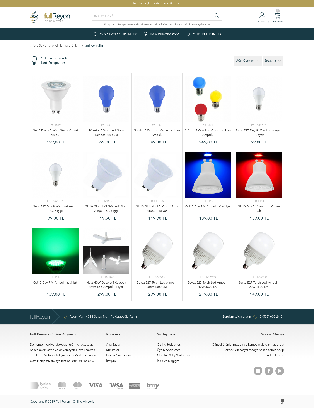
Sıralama (273, 61)
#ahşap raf (181, 24)
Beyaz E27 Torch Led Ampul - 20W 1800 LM (258, 284)
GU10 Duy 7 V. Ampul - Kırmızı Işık (259, 208)
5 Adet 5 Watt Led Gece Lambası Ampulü (157, 132)
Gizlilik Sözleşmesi (169, 344)
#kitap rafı (109, 24)
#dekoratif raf (149, 24)
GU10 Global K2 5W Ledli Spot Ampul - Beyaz (157, 208)
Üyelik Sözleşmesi (169, 350)
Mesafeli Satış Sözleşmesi (174, 355)
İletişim (111, 361)
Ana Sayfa (39, 45)
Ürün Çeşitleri (248, 61)
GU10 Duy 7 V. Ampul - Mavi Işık (207, 206)
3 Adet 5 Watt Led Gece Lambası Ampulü (208, 132)
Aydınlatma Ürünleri (65, 45)
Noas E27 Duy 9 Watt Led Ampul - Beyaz (258, 132)
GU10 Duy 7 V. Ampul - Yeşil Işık (55, 282)
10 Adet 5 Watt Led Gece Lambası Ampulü (106, 132)
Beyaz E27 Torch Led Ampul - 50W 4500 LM (157, 284)
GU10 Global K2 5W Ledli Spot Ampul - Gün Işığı (106, 208)
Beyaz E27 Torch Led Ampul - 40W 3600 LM (208, 284)
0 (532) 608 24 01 (253, 316)
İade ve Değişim (168, 361)
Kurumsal (112, 350)
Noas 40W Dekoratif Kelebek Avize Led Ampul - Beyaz (106, 284)
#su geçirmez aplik (128, 24)
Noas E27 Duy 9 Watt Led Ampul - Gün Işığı (55, 208)
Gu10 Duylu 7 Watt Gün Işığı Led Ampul (55, 132)
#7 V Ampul (166, 24)
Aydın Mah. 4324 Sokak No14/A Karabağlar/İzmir (100, 316)
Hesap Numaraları (118, 355)
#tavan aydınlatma (199, 24)
